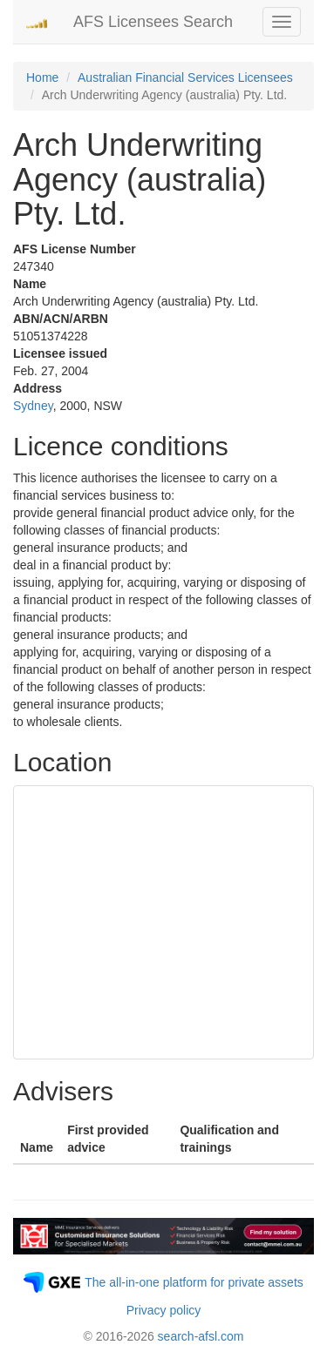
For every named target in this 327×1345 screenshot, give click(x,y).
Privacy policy (163, 1310)
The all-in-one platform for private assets (194, 1282)
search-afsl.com (201, 1336)
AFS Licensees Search (153, 21)
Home (42, 77)
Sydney (33, 406)
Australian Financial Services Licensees (185, 77)
